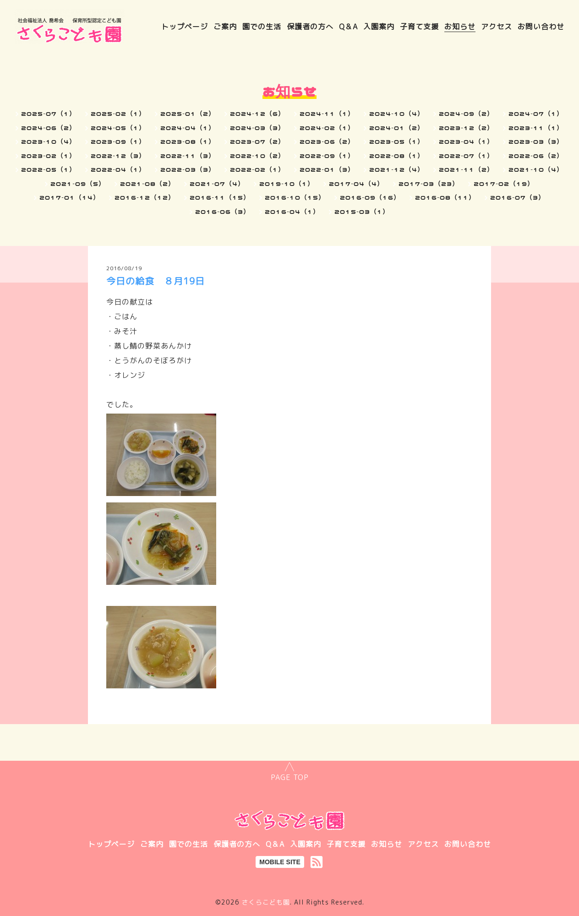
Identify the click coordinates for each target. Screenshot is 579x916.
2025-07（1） (48, 113)
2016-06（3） (222, 211)
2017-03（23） (429, 183)
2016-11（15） (220, 197)
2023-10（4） (48, 141)
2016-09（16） (370, 197)
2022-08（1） (396, 156)
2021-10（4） (535, 169)
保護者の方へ (310, 27)
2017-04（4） (356, 183)
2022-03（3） (187, 169)
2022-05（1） (48, 169)
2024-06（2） (48, 128)
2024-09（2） (466, 113)
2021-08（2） (147, 183)
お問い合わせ (541, 27)
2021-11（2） (466, 169)
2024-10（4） (396, 113)
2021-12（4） (396, 169)
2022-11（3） (187, 156)
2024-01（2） (396, 128)
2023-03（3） (535, 141)
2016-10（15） (295, 197)
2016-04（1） (292, 211)
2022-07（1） (466, 156)
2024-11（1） (327, 113)
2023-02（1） (48, 156)
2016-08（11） (445, 197)
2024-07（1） (535, 113)
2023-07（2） (257, 141)
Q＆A (348, 27)
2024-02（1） (327, 128)
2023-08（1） (187, 141)
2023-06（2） (327, 141)
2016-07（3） (517, 197)
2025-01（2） (187, 113)
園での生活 (261, 27)
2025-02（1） (118, 113)
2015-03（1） (361, 211)
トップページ (184, 27)
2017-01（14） (69, 197)
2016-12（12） (145, 197)
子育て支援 (419, 27)
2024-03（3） (257, 128)
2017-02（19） (504, 183)
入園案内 (378, 27)
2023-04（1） (466, 141)
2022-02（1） (257, 169)
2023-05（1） (396, 141)
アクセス (496, 27)
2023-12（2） (466, 128)
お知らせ (459, 27)
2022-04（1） (118, 169)
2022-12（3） (118, 156)
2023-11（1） (535, 128)
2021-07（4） (217, 183)
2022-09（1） (327, 156)
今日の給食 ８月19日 (155, 280)
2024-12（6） (257, 113)
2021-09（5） (77, 183)
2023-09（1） (118, 141)
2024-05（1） (118, 128)
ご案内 (225, 27)
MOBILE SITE (279, 862)
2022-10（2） (257, 156)
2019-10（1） (286, 183)
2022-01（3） (327, 169)
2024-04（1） (187, 128)
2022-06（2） (535, 156)
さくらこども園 (266, 902)
